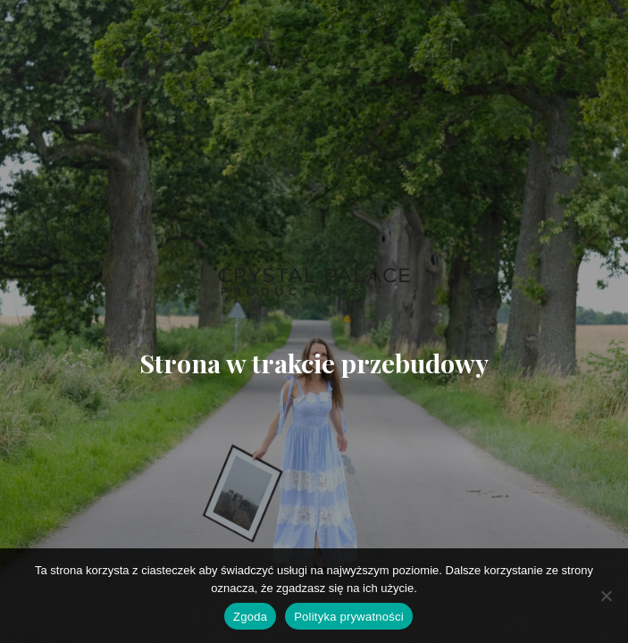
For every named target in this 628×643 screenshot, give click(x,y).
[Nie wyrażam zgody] (606, 596)
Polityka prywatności (349, 616)
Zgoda (250, 616)
